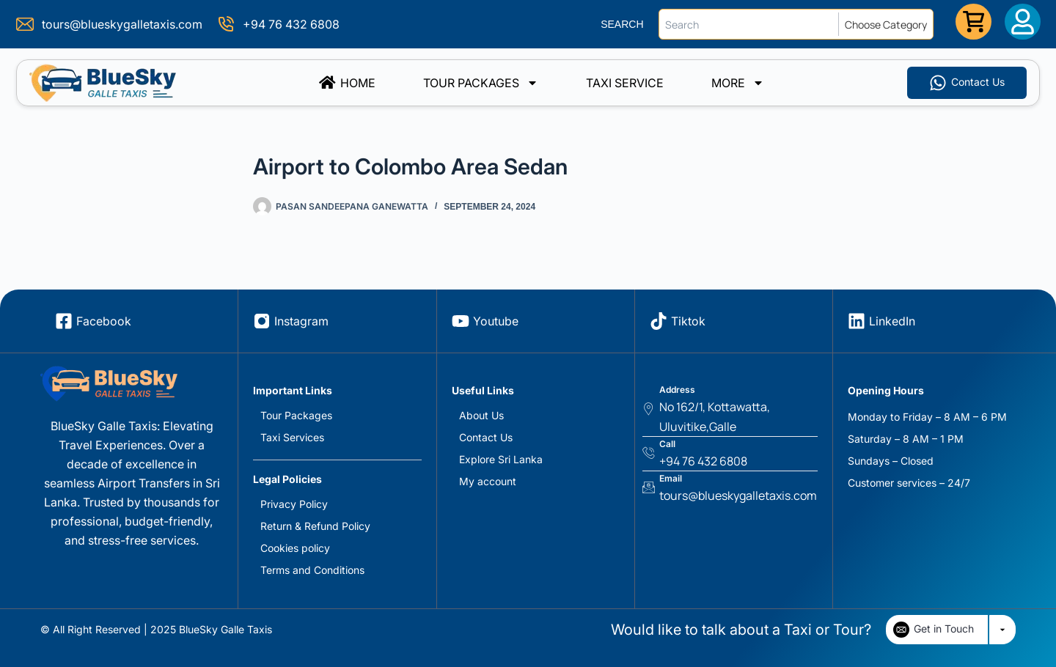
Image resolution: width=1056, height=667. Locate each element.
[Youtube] (460, 321)
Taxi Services (292, 437)
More (737, 83)
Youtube (495, 321)
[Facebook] (64, 321)
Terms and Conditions (312, 570)
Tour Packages (480, 83)
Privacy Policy (294, 504)
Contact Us (486, 437)
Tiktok (688, 321)
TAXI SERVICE (625, 82)
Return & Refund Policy (315, 526)
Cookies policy (295, 548)
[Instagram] (262, 321)
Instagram (301, 321)
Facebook (103, 321)
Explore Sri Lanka (501, 459)
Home (347, 82)
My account (487, 481)
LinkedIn (892, 321)
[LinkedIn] (856, 321)
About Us (481, 415)
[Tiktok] (658, 321)
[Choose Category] (889, 24)
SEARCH (622, 24)
